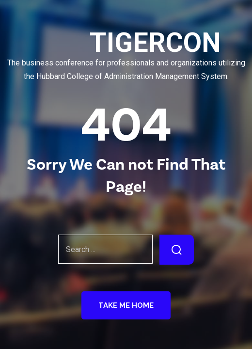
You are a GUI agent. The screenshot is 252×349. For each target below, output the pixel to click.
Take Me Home (126, 305)
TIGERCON (126, 43)
